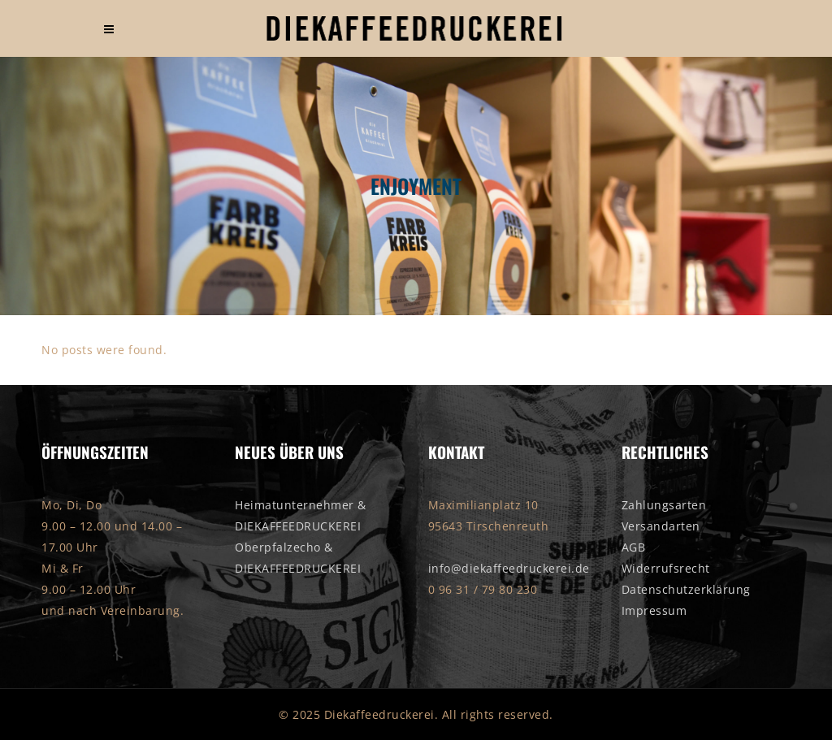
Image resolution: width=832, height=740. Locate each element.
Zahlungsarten (664, 505)
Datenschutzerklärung (686, 589)
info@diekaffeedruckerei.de (509, 568)
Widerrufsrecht (666, 568)
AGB (634, 547)
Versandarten (661, 526)
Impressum (654, 610)
